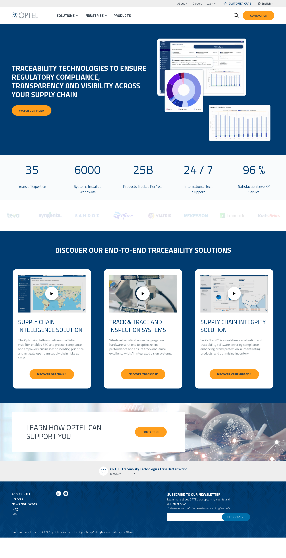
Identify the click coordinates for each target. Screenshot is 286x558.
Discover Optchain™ (52, 374)
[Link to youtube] (66, 494)
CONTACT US (150, 432)
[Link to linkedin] (58, 494)
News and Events (24, 503)
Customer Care (240, 3)
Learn (209, 3)
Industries (94, 15)
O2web (130, 532)
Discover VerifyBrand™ (234, 374)
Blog (15, 508)
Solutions (66, 15)
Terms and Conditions (24, 532)
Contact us (258, 15)
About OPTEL (21, 494)
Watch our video (31, 110)
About (181, 3)
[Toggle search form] (236, 15)
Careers (197, 3)
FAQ (15, 513)
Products (122, 15)
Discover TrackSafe (143, 374)
